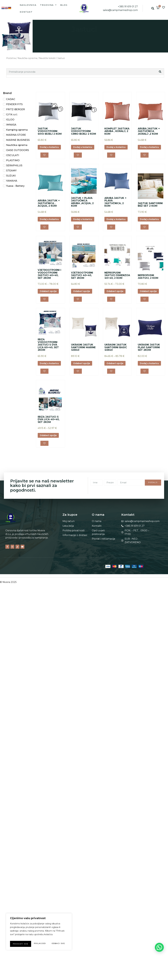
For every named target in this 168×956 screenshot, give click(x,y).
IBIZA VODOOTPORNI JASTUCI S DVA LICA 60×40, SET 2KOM (48, 355)
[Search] (160, 71)
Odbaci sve (52, 938)
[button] (152, 8)
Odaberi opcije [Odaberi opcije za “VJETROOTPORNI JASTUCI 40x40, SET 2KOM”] (83, 300)
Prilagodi (23, 938)
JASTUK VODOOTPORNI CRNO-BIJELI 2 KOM (83, 131)
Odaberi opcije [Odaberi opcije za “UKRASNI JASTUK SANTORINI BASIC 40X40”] (116, 376)
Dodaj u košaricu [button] (49, 148)
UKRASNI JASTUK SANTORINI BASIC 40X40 (115, 360)
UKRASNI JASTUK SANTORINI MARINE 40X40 (83, 360)
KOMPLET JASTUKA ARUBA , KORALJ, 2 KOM (116, 131)
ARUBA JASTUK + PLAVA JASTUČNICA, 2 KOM (115, 205)
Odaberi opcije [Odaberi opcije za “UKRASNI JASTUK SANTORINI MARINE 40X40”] (83, 376)
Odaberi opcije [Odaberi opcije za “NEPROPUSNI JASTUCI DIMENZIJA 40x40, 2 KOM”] (116, 300)
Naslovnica (28, 5)
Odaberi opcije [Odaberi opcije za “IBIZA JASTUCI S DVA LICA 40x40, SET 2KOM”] (49, 452)
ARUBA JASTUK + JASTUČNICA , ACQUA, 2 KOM (49, 207)
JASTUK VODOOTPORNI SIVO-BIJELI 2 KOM (50, 131)
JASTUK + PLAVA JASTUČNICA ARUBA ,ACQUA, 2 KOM (82, 205)
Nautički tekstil (47, 58)
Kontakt (26, 12)
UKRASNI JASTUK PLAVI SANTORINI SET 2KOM (149, 358)
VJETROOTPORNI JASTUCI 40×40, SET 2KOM (82, 285)
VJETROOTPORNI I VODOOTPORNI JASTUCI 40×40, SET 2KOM (49, 283)
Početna (11, 58)
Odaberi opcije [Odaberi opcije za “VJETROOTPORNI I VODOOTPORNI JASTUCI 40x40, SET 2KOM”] (49, 300)
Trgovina (48, 5)
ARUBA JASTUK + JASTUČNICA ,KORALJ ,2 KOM (149, 131)
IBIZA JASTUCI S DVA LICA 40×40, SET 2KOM (48, 436)
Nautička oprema (27, 58)
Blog (63, 5)
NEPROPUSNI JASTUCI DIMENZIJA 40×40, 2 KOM (117, 285)
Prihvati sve (39, 944)
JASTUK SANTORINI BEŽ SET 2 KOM (150, 208)
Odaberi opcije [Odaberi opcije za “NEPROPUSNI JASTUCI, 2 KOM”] (149, 300)
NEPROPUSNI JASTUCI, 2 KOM (148, 286)
